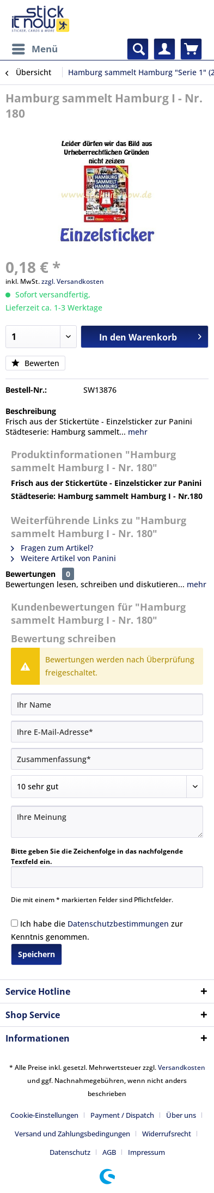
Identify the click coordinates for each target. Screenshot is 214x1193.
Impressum (146, 1152)
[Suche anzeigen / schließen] (138, 49)
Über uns (181, 1115)
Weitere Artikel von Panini (63, 558)
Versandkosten (181, 1067)
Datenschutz (70, 1152)
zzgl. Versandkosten (72, 281)
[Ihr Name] (107, 704)
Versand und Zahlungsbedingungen (72, 1134)
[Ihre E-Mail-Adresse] (107, 731)
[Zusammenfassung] (107, 759)
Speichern (36, 954)
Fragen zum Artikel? (52, 548)
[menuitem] (34, 49)
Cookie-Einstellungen (44, 1115)
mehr (137, 432)
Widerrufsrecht (166, 1134)
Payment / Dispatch (122, 1115)
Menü (35, 47)
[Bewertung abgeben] (107, 786)
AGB (109, 1152)
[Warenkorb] (191, 49)
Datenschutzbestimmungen (118, 923)
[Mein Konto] (164, 49)
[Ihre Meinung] (107, 822)
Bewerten (35, 363)
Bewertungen (30, 574)
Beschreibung (30, 411)
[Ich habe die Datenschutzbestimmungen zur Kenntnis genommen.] (14, 923)
